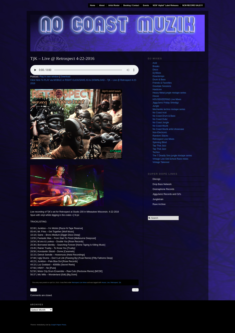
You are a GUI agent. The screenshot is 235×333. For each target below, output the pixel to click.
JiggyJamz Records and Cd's (167, 194)
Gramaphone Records (163, 189)
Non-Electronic (160, 132)
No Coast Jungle (161, 122)
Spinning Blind (160, 142)
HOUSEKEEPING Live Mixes (167, 99)
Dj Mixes (157, 73)
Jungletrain (158, 199)
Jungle (156, 106)
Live (108, 282)
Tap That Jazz (159, 145)
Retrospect (114, 282)
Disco (155, 69)
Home (92, 5)
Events (146, 5)
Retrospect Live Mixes (79, 282)
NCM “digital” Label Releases (165, 5)
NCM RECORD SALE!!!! (192, 5)
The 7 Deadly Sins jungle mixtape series (172, 155)
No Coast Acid (160, 112)
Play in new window (49, 76)
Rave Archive (159, 204)
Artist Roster (114, 5)
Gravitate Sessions (162, 86)
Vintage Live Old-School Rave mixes (170, 159)
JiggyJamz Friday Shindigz (166, 102)
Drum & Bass (159, 79)
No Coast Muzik (160, 126)
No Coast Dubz (160, 119)
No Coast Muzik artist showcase (168, 129)
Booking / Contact (131, 5)
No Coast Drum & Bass (164, 116)
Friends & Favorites (162, 83)
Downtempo (158, 76)
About (101, 5)
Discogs (156, 179)
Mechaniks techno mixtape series (169, 109)
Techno (156, 152)
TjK (120, 282)
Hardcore (157, 89)
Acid (155, 63)
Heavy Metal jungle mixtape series (169, 92)
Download (65, 76)
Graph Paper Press (58, 325)
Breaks (156, 66)
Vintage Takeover (161, 162)
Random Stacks (160, 135)
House (104, 282)
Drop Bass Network (162, 184)
